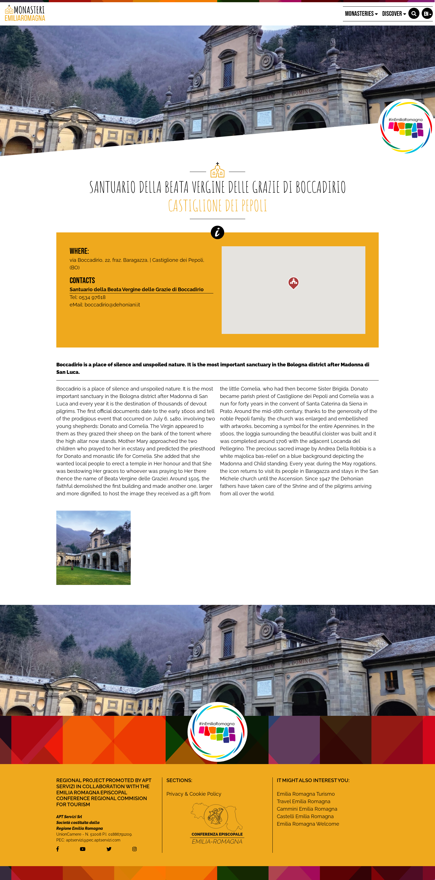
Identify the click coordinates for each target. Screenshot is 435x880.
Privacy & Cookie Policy (193, 794)
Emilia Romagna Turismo (306, 794)
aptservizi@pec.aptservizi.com (93, 840)
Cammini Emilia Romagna (307, 809)
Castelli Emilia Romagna (305, 816)
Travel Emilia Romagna (303, 801)
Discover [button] (394, 14)
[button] (413, 13)
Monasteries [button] (361, 14)
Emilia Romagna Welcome (308, 824)
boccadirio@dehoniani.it (112, 305)
